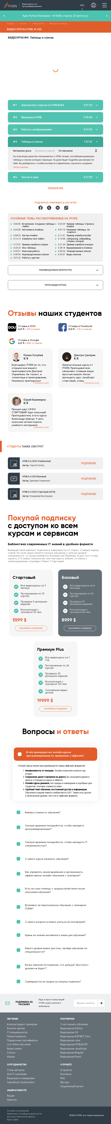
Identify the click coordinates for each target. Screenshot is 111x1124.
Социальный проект (72, 1086)
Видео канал (14, 1048)
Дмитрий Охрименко (40, 481)
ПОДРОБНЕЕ (88, 463)
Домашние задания (45, 151)
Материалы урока (22, 151)
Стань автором (15, 1070)
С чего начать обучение (74, 1024)
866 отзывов (34, 343)
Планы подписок (16, 1036)
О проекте (66, 1070)
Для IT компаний (16, 1074)
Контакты (65, 1074)
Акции (10, 1095)
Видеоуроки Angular (72, 1052)
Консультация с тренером (22, 1024)
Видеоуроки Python (71, 1028)
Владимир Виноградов (41, 496)
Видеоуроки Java (70, 1040)
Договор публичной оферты (21, 1117)
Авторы (64, 1082)
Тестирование (65, 151)
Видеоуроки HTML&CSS (74, 1044)
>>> (86, 15)
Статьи (11, 1052)
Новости (12, 1099)
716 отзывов (84, 329)
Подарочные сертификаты (22, 1040)
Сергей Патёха (37, 465)
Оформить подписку (31, 628)
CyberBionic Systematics (20, 1082)
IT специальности (17, 1032)
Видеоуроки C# (69, 1032)
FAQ (62, 1078)
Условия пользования (18, 1111)
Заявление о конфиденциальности (24, 1114)
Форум (11, 1056)
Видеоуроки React (70, 1056)
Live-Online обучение (19, 1044)
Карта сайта (12, 1120)
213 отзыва (33, 329)
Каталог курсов (16, 1028)
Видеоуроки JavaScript (73, 1048)
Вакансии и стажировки (20, 1078)
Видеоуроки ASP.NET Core (75, 1036)
